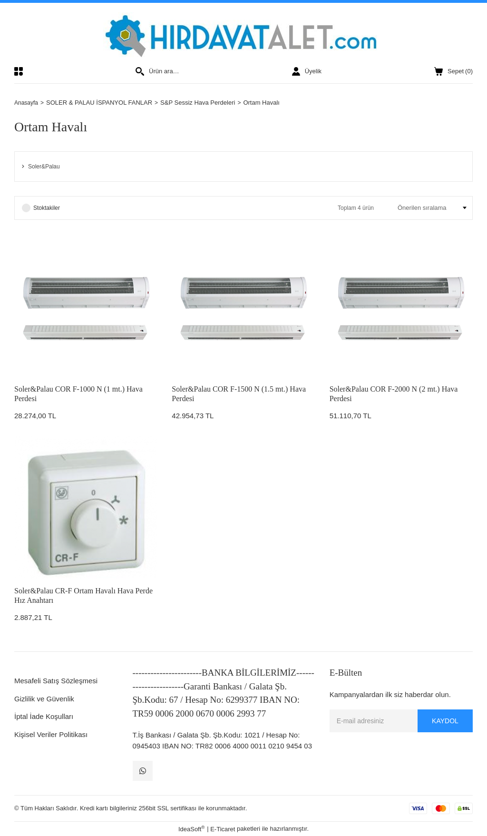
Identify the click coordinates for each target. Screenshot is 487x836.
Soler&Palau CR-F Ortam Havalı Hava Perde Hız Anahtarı (83, 595)
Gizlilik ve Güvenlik (44, 699)
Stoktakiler (46, 208)
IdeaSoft (191, 829)
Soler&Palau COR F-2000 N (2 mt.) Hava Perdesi (394, 394)
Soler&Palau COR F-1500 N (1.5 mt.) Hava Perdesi (239, 394)
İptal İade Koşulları (43, 716)
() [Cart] (453, 71)
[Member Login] (306, 71)
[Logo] (243, 34)
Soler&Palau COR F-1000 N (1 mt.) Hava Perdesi (78, 394)
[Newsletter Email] (401, 720)
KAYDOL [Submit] (445, 721)
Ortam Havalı (263, 102)
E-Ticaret (222, 829)
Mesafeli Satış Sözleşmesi (55, 681)
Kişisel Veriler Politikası (51, 734)
